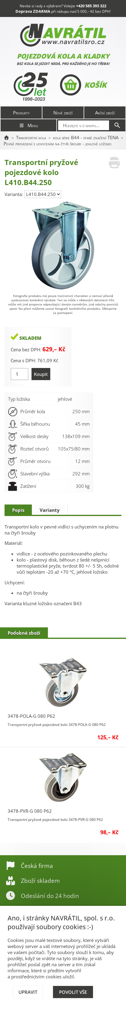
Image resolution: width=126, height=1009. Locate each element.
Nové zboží (63, 113)
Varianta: (14, 194)
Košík (83, 85)
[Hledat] (117, 125)
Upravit (27, 992)
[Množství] (19, 374)
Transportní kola (31, 137)
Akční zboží (105, 113)
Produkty (21, 113)
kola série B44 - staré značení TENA (85, 137)
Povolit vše (73, 992)
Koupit (41, 374)
